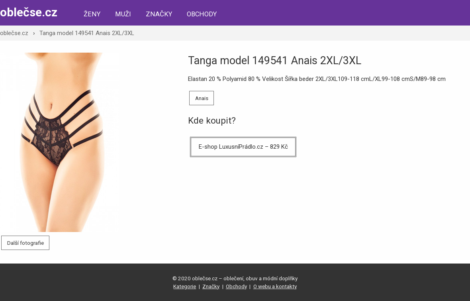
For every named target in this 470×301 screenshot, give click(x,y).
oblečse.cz (28, 12)
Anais (201, 98)
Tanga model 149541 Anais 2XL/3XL (86, 33)
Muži (123, 14)
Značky (159, 14)
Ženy (92, 14)
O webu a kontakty (275, 286)
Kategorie (184, 286)
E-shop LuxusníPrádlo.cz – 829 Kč (243, 146)
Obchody (202, 14)
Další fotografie (25, 243)
